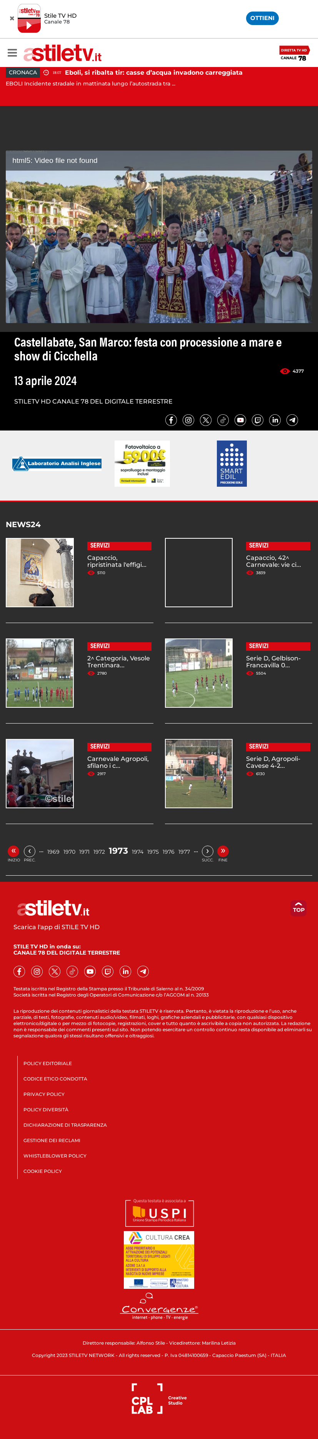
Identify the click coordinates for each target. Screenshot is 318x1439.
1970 (69, 851)
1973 (118, 851)
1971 (84, 851)
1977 (184, 851)
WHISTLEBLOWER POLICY (55, 1156)
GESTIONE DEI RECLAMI (51, 1140)
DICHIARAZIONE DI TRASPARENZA (65, 1125)
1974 (137, 851)
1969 (53, 851)
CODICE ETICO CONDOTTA (55, 1079)
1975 (153, 851)
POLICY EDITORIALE (47, 1063)
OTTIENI (262, 18)
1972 (99, 851)
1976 (169, 851)
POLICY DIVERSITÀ (45, 1109)
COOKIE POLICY (42, 1171)
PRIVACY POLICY (44, 1094)
